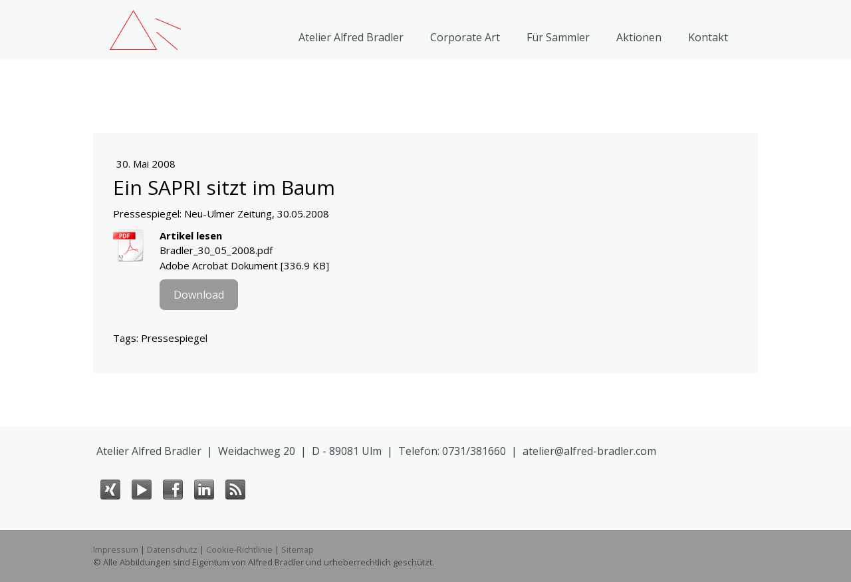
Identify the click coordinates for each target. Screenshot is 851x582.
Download (199, 294)
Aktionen (639, 37)
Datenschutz (172, 549)
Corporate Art (465, 37)
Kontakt (708, 37)
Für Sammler (558, 37)
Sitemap (297, 549)
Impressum (115, 549)
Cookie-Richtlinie (239, 549)
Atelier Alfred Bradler (351, 37)
